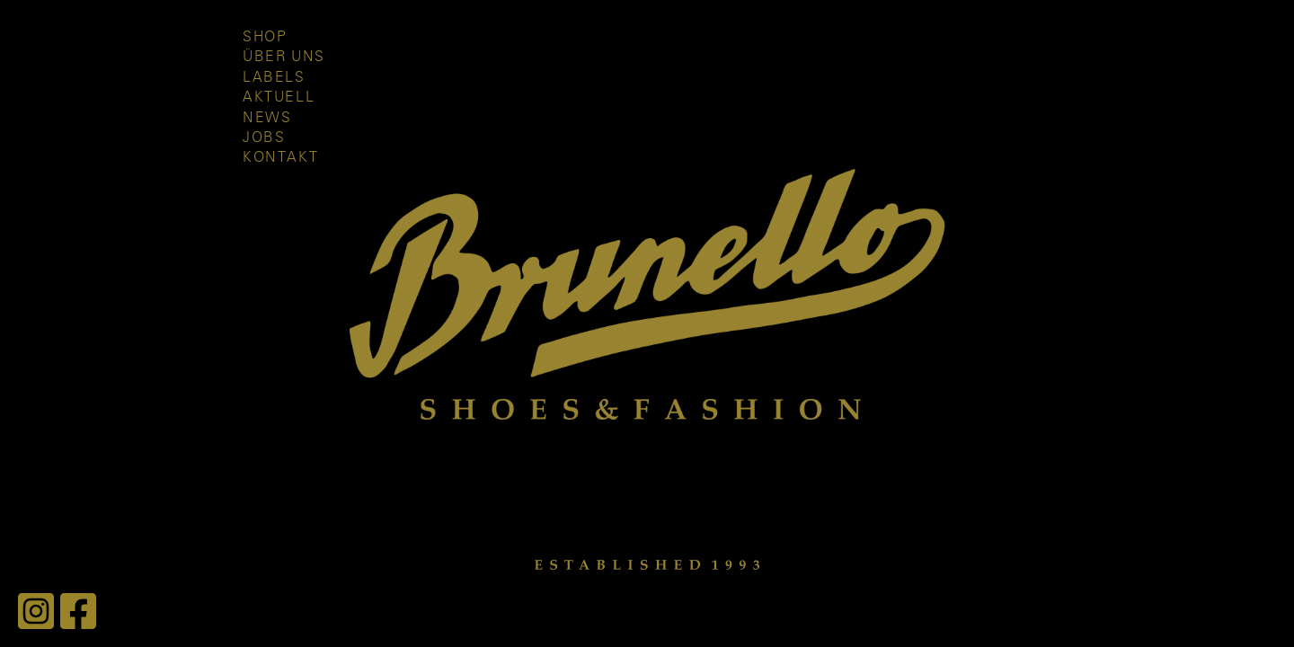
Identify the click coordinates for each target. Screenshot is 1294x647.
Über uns (284, 56)
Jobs (264, 137)
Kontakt (280, 157)
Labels (274, 77)
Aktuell (279, 97)
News (267, 118)
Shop (265, 37)
